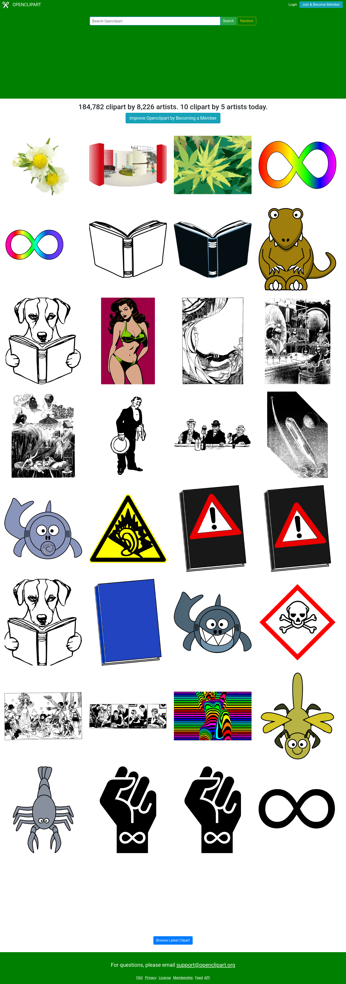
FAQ (139, 978)
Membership (183, 978)
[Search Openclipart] (155, 21)
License (165, 978)
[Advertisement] (173, 62)
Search (228, 21)
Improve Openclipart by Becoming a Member (172, 118)
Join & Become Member (321, 4)
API (207, 978)
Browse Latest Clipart (173, 940)
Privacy (150, 978)
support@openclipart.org (205, 965)
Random (246, 21)
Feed (199, 978)
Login (292, 4)
